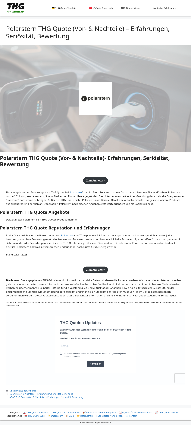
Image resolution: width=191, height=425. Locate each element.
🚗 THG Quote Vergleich (35, 412)
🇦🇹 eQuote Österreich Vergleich (135, 412)
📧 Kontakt (131, 415)
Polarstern (75, 192)
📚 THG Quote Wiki (34, 415)
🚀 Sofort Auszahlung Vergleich (99, 412)
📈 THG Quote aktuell (166, 412)
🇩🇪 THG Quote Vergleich (68, 7)
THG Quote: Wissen (135, 7)
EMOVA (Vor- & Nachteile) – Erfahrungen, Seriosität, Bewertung (41, 393)
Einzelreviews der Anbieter (22, 390)
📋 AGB (70, 415)
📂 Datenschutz (85, 415)
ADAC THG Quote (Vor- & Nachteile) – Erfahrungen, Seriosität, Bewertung (46, 397)
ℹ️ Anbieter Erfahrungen (169, 7)
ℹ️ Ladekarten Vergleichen (110, 415)
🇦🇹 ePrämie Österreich (101, 7)
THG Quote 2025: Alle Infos (65, 412)
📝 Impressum (55, 415)
